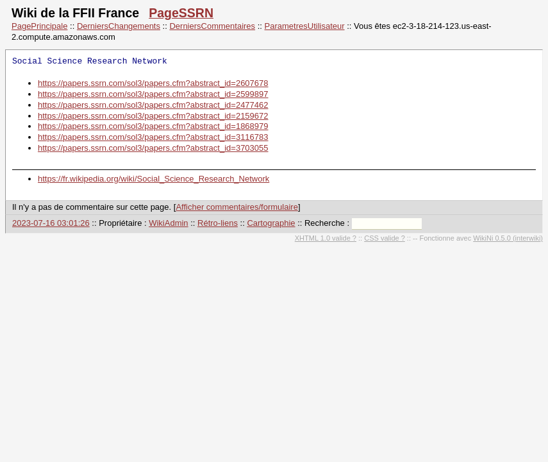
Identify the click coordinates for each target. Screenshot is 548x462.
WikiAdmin (168, 223)
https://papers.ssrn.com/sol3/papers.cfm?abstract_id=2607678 (153, 83)
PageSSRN (181, 13)
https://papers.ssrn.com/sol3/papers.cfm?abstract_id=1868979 (153, 126)
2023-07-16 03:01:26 (51, 223)
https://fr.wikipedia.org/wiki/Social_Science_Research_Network (153, 179)
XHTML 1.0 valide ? (325, 238)
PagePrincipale (39, 26)
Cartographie (271, 223)
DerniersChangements (118, 26)
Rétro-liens (217, 223)
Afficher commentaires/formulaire (237, 207)
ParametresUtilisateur (305, 26)
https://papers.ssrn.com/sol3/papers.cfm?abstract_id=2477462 (153, 105)
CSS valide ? (384, 238)
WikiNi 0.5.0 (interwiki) (508, 238)
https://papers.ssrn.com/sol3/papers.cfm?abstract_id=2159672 (153, 116)
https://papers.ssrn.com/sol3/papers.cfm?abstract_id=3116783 (153, 137)
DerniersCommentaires (212, 26)
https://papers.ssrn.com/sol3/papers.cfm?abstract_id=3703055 (153, 148)
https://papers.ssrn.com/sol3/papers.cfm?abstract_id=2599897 (153, 94)
